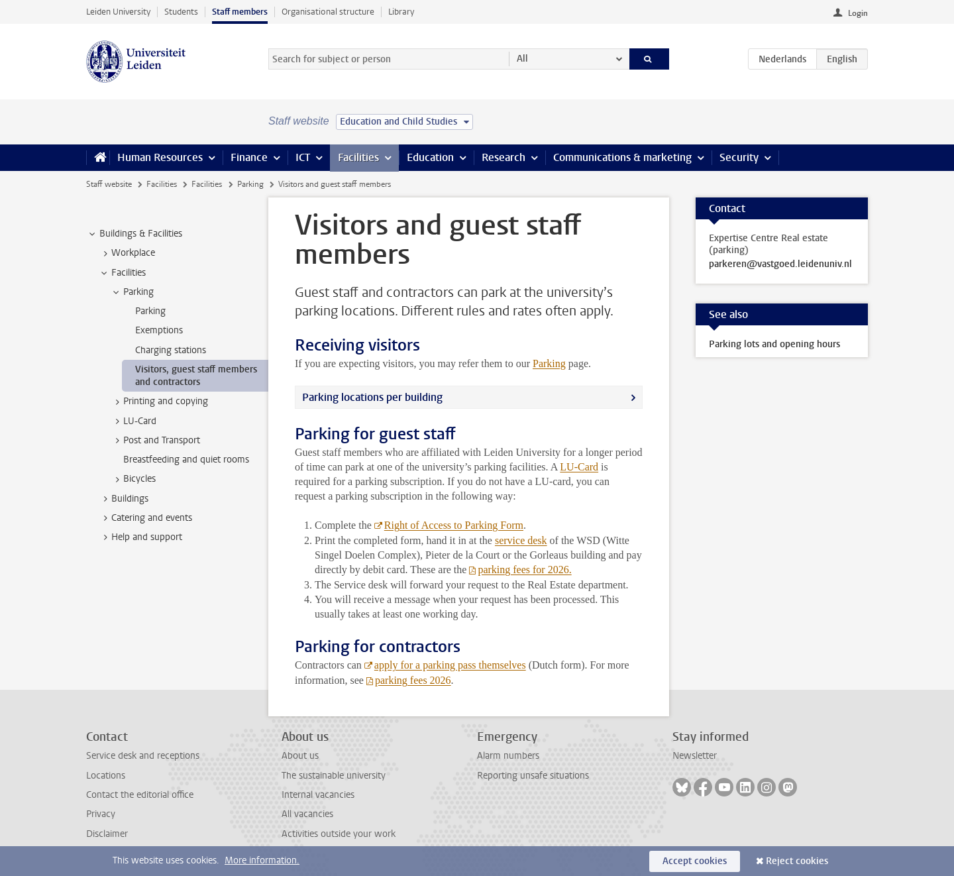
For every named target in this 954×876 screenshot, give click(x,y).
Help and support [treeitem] (140, 537)
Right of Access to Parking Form (453, 525)
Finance (249, 157)
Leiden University (118, 11)
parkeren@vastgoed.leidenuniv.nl (780, 264)
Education (430, 157)
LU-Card (579, 466)
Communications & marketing (622, 157)
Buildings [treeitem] (123, 499)
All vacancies (307, 814)
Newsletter (694, 755)
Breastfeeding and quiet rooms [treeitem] (186, 459)
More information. (262, 860)
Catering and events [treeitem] (145, 518)
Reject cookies (797, 861)
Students (181, 11)
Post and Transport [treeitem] (155, 440)
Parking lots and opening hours (774, 344)
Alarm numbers (508, 755)
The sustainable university (334, 775)
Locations (105, 775)
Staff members (240, 11)
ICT (302, 157)
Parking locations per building (372, 397)
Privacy (100, 814)
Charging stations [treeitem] (170, 350)
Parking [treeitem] (132, 292)
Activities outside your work (339, 834)
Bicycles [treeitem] (133, 479)
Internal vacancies (318, 795)
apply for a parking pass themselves (450, 665)
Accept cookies (694, 861)
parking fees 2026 (413, 680)
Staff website (109, 184)
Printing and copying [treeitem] (159, 401)
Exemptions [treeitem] (159, 330)
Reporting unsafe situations (533, 775)
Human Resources (160, 157)
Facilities (358, 157)
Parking (250, 184)
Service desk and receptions (142, 755)
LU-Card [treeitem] (133, 421)
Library (401, 11)
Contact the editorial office (139, 795)
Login (858, 13)
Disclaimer (107, 834)
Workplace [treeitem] (127, 253)
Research (503, 157)
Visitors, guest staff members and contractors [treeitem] (196, 375)
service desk (521, 540)
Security (739, 157)
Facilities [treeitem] (122, 273)
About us (300, 755)
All (522, 58)
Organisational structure (328, 11)
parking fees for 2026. (524, 569)
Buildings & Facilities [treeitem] (134, 234)
